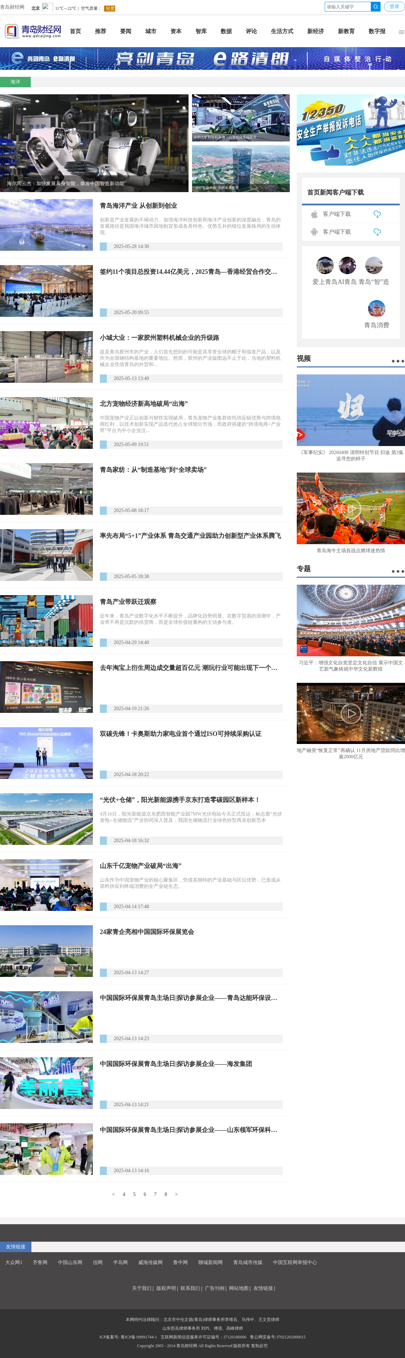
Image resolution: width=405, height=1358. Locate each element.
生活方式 (282, 31)
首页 (75, 31)
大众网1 (13, 1262)
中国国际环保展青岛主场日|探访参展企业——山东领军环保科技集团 (191, 1129)
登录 (394, 6)
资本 (176, 31)
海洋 (15, 82)
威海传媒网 (150, 1262)
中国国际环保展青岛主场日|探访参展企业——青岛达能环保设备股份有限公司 (191, 997)
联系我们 (190, 1288)
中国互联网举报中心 (295, 1262)
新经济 (315, 31)
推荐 (100, 31)
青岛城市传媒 (248, 1262)
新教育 (346, 31)
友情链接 (15, 1246)
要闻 (125, 31)
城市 (150, 31)
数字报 (377, 31)
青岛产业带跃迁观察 (128, 601)
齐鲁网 (40, 1262)
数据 (226, 31)
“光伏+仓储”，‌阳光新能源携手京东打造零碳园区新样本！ (180, 799)
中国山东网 (70, 1262)
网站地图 (239, 1288)
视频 (304, 358)
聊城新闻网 (210, 1262)
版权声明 (166, 1288)
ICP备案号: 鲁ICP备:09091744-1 (128, 1337)
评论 (251, 31)
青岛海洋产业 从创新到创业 (138, 205)
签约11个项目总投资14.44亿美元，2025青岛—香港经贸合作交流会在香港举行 (191, 271)
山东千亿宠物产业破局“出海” (141, 865)
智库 (201, 31)
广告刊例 (214, 1288)
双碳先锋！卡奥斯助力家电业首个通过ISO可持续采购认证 (181, 733)
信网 (98, 1262)
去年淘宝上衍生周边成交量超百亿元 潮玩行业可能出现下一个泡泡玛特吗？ (191, 667)
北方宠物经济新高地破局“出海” (144, 403)
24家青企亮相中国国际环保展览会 (147, 931)
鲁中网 (180, 1262)
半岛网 (120, 1262)
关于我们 (142, 1288)
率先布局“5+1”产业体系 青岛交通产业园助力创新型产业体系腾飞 (190, 535)
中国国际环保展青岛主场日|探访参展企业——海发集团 (176, 1063)
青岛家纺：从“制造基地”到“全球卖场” (153, 469)
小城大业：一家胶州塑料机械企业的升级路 (159, 337)
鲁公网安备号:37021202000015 (277, 1337)
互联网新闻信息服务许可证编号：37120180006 (203, 1337)
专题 (304, 568)
